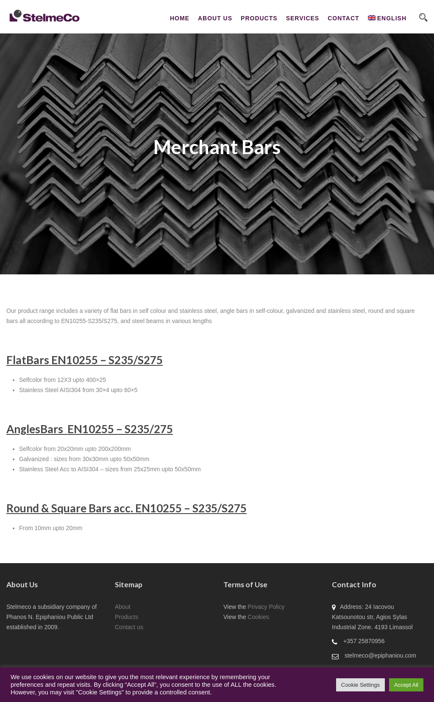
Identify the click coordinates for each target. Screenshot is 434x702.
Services (303, 18)
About (123, 606)
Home (179, 18)
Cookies (258, 617)
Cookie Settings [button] (360, 685)
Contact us (129, 627)
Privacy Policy (266, 606)
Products (259, 18)
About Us (215, 18)
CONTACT (343, 18)
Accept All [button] (406, 685)
